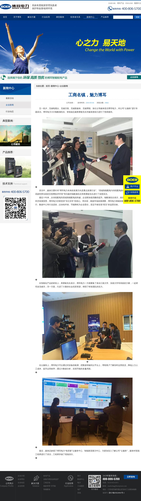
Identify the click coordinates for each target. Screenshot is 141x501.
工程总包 (46, 483)
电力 (79, 483)
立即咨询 (131, 477)
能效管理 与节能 (49, 486)
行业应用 (46, 17)
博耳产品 (120, 3)
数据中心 (80, 479)
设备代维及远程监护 (51, 479)
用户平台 (134, 186)
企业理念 (21, 479)
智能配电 (46, 489)
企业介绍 (21, 476)
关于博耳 (17, 17)
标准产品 (46, 476)
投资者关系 (75, 17)
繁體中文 (137, 3)
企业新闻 (10, 105)
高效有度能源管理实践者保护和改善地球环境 (28, 7)
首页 (5, 17)
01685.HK (111, 3)
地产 (79, 489)
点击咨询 (134, 77)
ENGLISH (129, 3)
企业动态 (21, 483)
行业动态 (10, 112)
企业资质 (21, 486)
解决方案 (32, 17)
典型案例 (60, 17)
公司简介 (10, 483)
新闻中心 (90, 17)
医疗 (79, 476)
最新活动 (10, 98)
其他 (79, 493)
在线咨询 (134, 192)
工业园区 (80, 486)
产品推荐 (105, 17)
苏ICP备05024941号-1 (117, 493)
